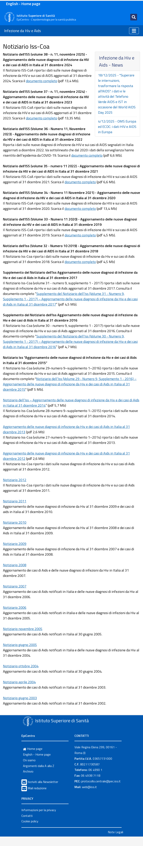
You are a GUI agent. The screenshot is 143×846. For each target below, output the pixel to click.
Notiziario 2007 (14, 586)
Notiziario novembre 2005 (22, 628)
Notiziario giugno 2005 (20, 644)
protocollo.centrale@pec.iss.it (101, 781)
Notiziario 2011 (14, 501)
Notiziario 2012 (14, 479)
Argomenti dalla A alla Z (38, 765)
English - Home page (23, 4)
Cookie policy (29, 821)
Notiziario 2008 (14, 565)
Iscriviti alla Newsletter (43, 781)
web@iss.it (89, 787)
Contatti (27, 815)
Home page (32, 748)
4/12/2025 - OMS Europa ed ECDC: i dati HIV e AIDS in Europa (117, 127)
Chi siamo (29, 760)
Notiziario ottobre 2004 (20, 666)
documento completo (41, 81)
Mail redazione (37, 788)
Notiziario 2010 (14, 522)
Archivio (28, 771)
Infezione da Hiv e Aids (22, 31)
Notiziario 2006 (14, 607)
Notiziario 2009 (14, 543)
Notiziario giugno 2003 (20, 698)
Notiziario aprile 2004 (19, 682)
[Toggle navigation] (133, 17)
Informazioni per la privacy (38, 810)
